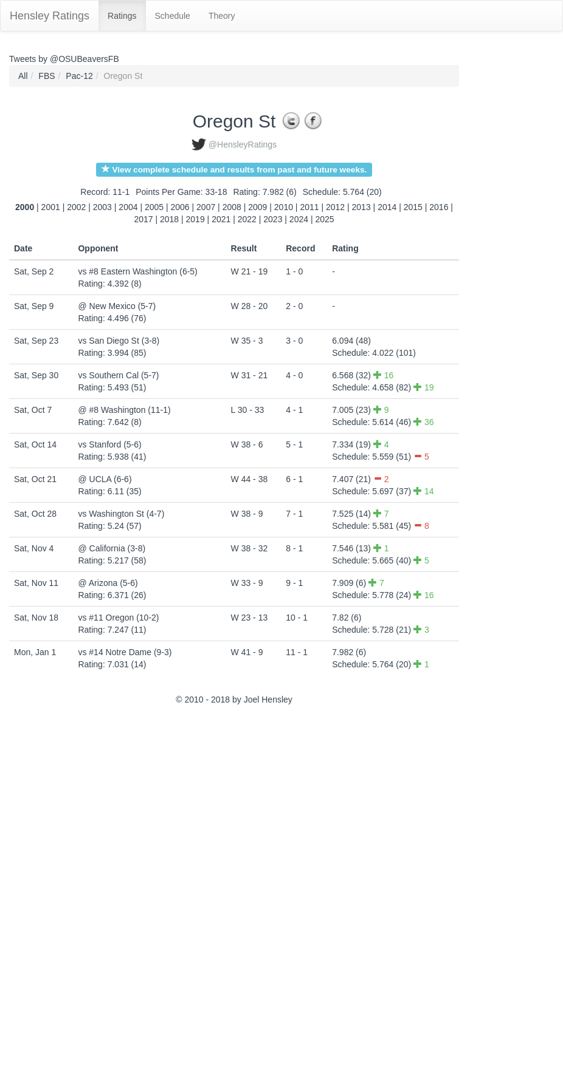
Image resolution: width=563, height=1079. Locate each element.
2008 (232, 207)
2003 (102, 207)
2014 (387, 207)
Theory (222, 16)
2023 (272, 219)
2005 (154, 207)
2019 (195, 219)
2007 (205, 207)
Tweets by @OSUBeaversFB (64, 59)
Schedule (172, 16)
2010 (283, 207)
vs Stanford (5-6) (109, 444)
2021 (221, 219)
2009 (257, 207)
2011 (309, 207)
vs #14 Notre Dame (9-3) (124, 652)
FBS (46, 76)
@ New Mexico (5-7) (117, 306)
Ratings (122, 16)
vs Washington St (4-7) (121, 514)
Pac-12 (79, 76)
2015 (413, 207)
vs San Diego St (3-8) (118, 340)
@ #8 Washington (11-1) (124, 410)
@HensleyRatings (243, 144)
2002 (76, 207)
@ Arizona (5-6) (107, 583)
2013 (361, 207)
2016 (438, 207)
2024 (298, 219)
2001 (50, 207)
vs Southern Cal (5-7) (118, 375)
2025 (324, 219)
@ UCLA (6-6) (104, 479)
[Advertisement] (63, 894)
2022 (247, 219)
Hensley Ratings (49, 16)
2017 (143, 219)
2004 (128, 207)
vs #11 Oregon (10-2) (118, 617)
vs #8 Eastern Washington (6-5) (137, 271)
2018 (169, 219)
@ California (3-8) (111, 548)
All (23, 76)
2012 (335, 207)
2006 (180, 207)
